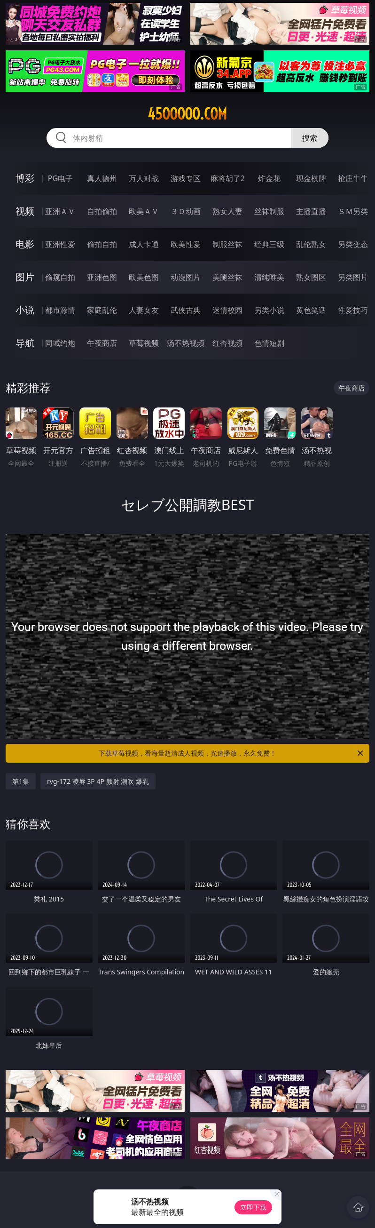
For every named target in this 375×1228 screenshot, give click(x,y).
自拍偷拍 (102, 211)
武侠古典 (186, 310)
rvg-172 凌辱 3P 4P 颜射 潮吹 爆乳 (98, 781)
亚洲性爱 (60, 244)
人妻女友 (144, 310)
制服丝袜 (227, 244)
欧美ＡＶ (144, 211)
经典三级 (269, 244)
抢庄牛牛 (353, 178)
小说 (25, 309)
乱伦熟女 (311, 244)
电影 (25, 244)
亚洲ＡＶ (60, 211)
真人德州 (102, 178)
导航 (25, 342)
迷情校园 (227, 310)
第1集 (20, 781)
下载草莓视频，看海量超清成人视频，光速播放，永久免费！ (232, 753)
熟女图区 (311, 277)
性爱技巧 (353, 310)
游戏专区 (186, 178)
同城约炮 (60, 343)
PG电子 (60, 178)
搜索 (309, 138)
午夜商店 (102, 343)
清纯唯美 (269, 277)
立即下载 (253, 1207)
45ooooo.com (187, 113)
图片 (25, 277)
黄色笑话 (311, 310)
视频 (25, 211)
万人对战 (144, 178)
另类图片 (353, 277)
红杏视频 (227, 343)
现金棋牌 (311, 178)
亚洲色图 (102, 277)
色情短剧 (269, 343)
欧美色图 (144, 277)
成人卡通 (144, 244)
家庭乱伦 (102, 310)
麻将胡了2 (228, 178)
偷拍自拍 (102, 244)
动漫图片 (186, 277)
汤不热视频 (185, 343)
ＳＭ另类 (353, 211)
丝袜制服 (269, 211)
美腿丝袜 (227, 277)
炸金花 (269, 178)
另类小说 (269, 310)
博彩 (25, 178)
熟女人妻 (227, 211)
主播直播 (311, 211)
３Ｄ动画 (186, 211)
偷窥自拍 (60, 277)
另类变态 (353, 244)
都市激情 (60, 310)
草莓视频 (144, 343)
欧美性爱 (186, 244)
